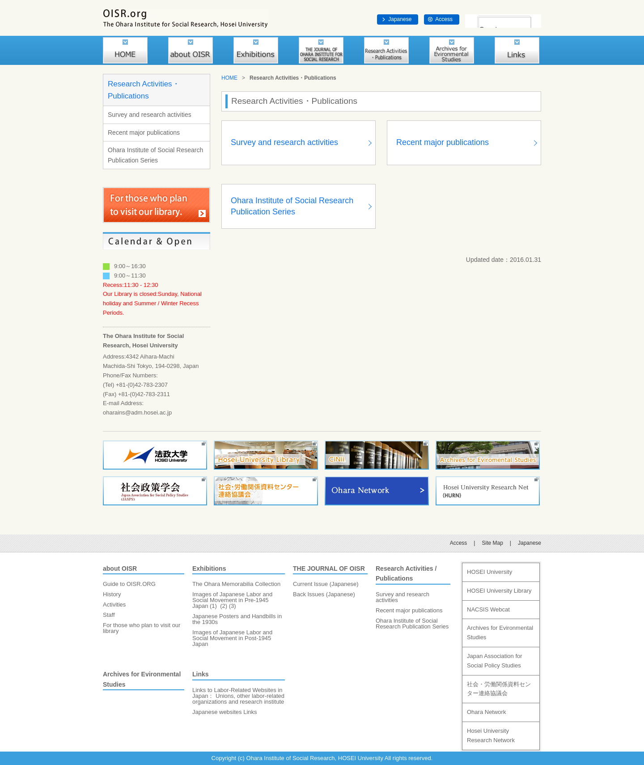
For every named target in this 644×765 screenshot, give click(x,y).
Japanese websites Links (224, 712)
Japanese (399, 19)
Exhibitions (209, 568)
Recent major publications (144, 132)
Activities (114, 604)
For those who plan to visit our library (141, 628)
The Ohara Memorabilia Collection (236, 584)
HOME (229, 78)
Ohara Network (486, 712)
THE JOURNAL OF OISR (329, 568)
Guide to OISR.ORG (129, 584)
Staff (109, 614)
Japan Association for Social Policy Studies (494, 661)
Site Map (492, 543)
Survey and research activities (149, 114)
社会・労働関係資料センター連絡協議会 (499, 689)
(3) (232, 606)
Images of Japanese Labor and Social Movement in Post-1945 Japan (232, 638)
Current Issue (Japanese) (326, 584)
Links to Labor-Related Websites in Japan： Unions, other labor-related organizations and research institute (238, 696)
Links (200, 674)
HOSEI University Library (499, 590)
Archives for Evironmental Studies (500, 632)
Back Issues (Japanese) (324, 594)
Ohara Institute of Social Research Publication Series (155, 154)
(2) (223, 606)
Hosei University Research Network (491, 735)
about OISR (120, 568)
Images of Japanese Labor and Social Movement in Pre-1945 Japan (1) (232, 600)
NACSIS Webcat (488, 609)
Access (444, 19)
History (112, 594)
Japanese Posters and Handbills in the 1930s (237, 619)
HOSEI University (489, 571)
